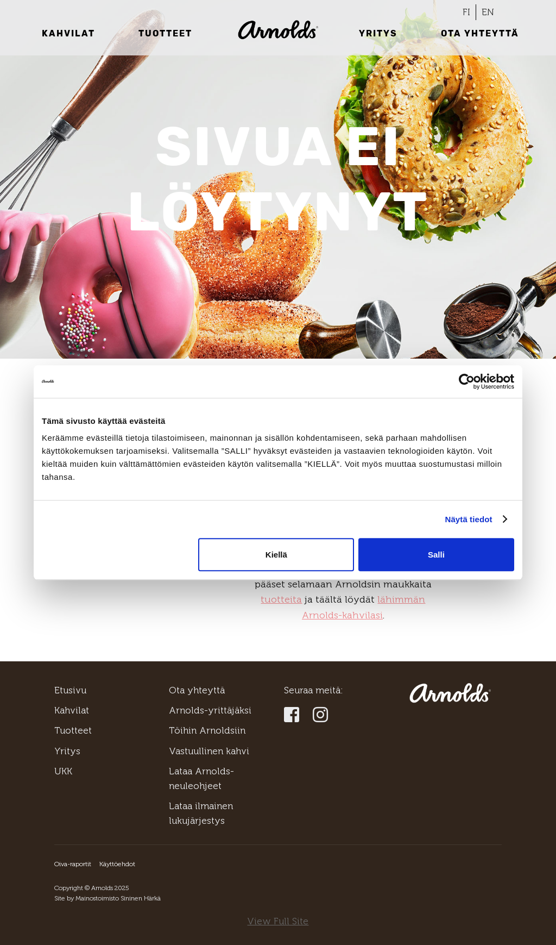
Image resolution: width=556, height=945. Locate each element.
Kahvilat (68, 33)
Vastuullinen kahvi (209, 751)
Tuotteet (165, 33)
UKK (63, 771)
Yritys (378, 33)
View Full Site (277, 921)
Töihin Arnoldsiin (207, 730)
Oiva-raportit (72, 864)
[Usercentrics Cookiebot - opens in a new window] (466, 381)
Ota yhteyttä (480, 33)
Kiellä (276, 554)
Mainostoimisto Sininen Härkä (118, 898)
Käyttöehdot (117, 864)
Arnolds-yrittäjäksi (210, 710)
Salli (436, 554)
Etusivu (70, 690)
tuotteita (281, 599)
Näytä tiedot (468, 519)
